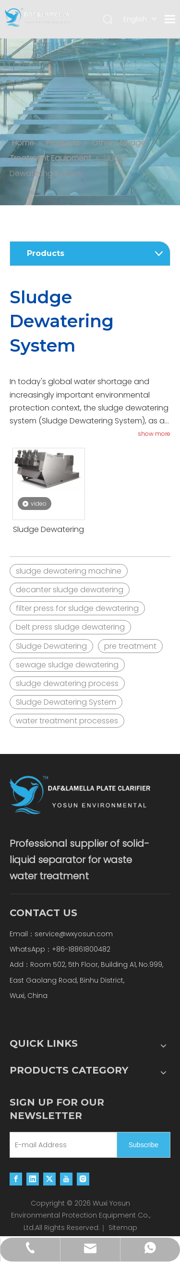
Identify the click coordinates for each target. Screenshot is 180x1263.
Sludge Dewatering (48, 529)
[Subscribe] (143, 1145)
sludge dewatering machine (68, 570)
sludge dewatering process (67, 683)
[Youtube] (66, 1178)
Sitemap (122, 1227)
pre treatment (130, 646)
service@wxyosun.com (74, 934)
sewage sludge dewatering (67, 664)
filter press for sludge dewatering (77, 608)
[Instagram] (83, 1178)
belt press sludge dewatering (70, 626)
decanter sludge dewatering (69, 589)
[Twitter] (49, 1178)
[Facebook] (16, 1178)
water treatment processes (67, 720)
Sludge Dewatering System (66, 702)
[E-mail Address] (61, 1144)
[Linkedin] (32, 1178)
